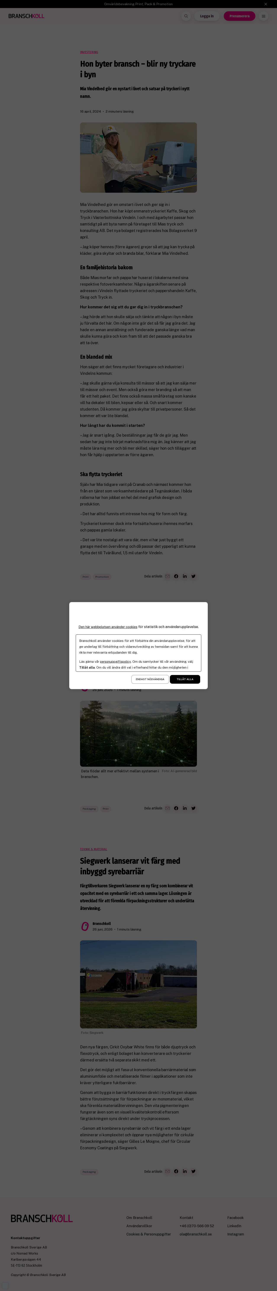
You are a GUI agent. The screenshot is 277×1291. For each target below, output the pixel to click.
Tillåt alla (185, 679)
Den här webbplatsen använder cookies (108, 627)
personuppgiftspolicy (116, 661)
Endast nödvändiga (150, 679)
